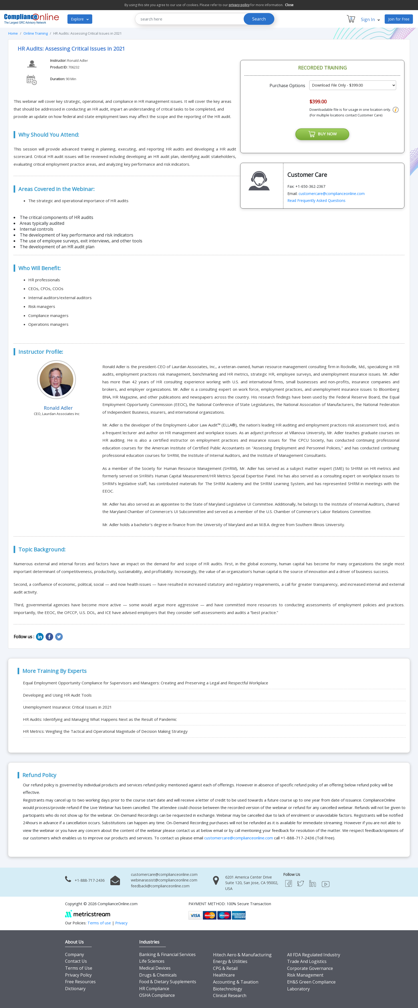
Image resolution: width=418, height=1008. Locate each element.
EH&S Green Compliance (311, 982)
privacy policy (239, 5)
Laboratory (298, 989)
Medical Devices (155, 968)
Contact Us (76, 961)
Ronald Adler (77, 60)
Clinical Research (229, 995)
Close (289, 5)
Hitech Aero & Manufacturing (242, 955)
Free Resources (80, 982)
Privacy (121, 922)
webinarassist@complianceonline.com (164, 880)
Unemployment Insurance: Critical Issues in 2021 (67, 707)
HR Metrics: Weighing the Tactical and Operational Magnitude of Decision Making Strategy (105, 731)
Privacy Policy (78, 975)
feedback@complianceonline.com (160, 885)
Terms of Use (78, 968)
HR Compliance (154, 988)
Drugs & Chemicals (158, 975)
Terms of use (99, 922)
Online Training (35, 33)
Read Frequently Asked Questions (316, 200)
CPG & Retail (225, 968)
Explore (80, 19)
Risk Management (305, 975)
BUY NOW (322, 134)
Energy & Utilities (230, 961)
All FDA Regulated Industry (313, 955)
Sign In (370, 19)
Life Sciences (151, 961)
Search (259, 19)
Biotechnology (227, 989)
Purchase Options (287, 85)
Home (13, 33)
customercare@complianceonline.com (332, 193)
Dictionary (75, 988)
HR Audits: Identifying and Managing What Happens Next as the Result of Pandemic (100, 719)
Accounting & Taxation (235, 982)
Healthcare (224, 975)
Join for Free (398, 19)
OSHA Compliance (157, 995)
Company (74, 954)
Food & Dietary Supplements (167, 982)
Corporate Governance (310, 968)
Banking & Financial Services (167, 954)
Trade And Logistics (307, 961)
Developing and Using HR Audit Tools (57, 695)
